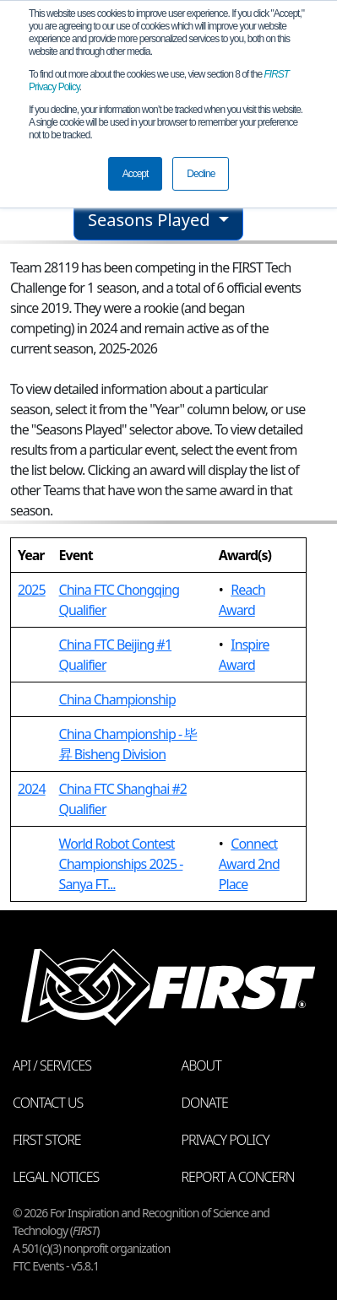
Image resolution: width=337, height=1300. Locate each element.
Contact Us (48, 1102)
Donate (205, 1102)
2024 (32, 788)
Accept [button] (135, 174)
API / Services (52, 1065)
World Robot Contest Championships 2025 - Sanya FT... (121, 863)
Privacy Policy (225, 1139)
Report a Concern (238, 1177)
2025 (32, 589)
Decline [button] (201, 174)
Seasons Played (151, 219)
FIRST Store (47, 1139)
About (201, 1065)
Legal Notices (56, 1177)
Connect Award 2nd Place (249, 863)
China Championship (117, 699)
